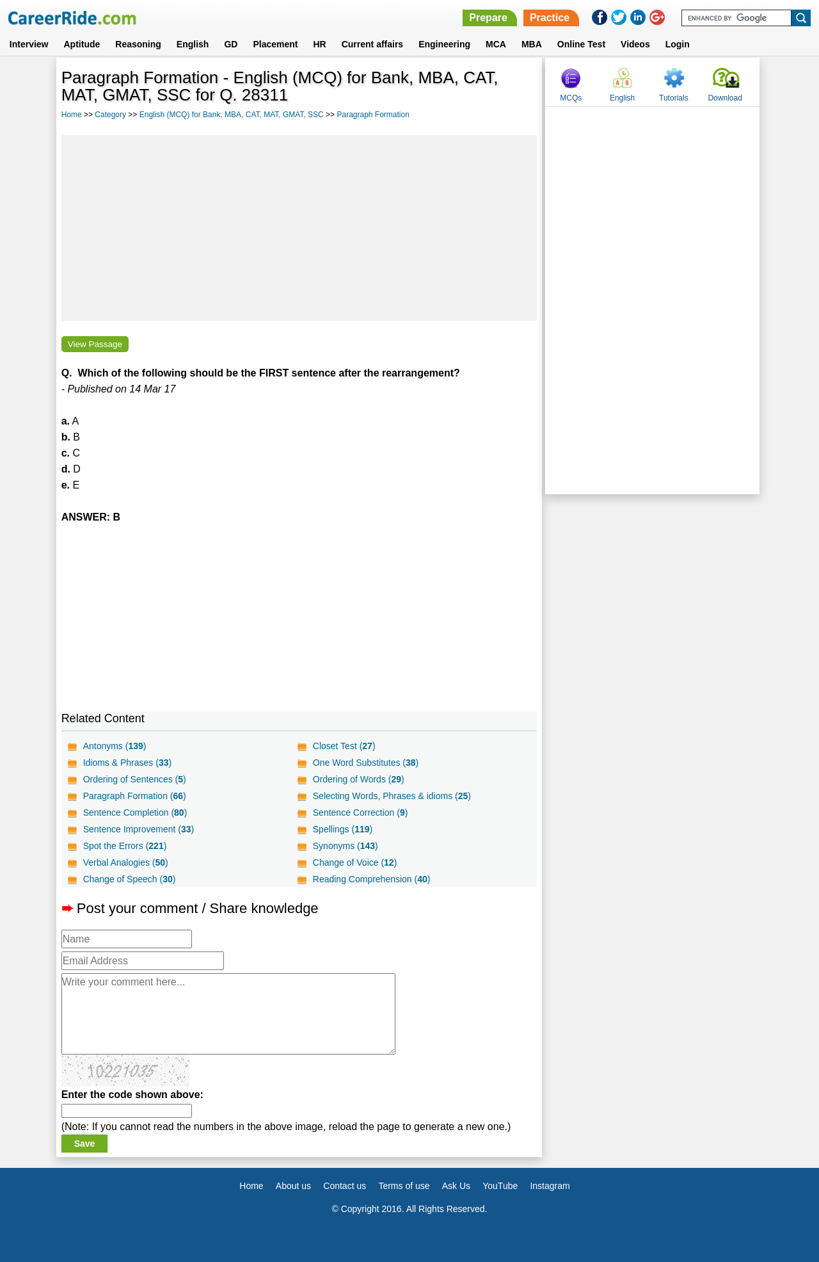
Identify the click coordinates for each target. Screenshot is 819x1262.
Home (71, 114)
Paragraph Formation (373, 114)
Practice (549, 17)
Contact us (344, 1186)
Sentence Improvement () (139, 829)
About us (293, 1186)
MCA (496, 44)
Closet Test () (344, 746)
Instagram (549, 1186)
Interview (29, 44)
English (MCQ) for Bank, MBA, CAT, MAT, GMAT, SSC (231, 114)
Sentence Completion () (135, 812)
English (193, 44)
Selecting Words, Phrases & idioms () (392, 796)
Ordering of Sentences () (134, 779)
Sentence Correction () (360, 812)
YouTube (500, 1186)
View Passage (95, 344)
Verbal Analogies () (125, 862)
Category (110, 114)
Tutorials (673, 97)
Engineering (444, 44)
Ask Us (456, 1186)
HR (319, 44)
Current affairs (372, 44)
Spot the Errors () (125, 846)
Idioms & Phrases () (127, 762)
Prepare (488, 17)
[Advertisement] (299, 228)
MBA (531, 44)
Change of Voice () (355, 862)
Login (677, 44)
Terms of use (403, 1186)
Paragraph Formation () (134, 796)
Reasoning (138, 44)
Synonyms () (345, 846)
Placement (275, 44)
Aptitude (82, 44)
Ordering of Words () (358, 779)
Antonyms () (115, 746)
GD (230, 44)
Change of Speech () (129, 879)
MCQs (571, 97)
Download (725, 97)
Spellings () (342, 829)
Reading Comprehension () (372, 879)
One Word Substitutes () (366, 762)
